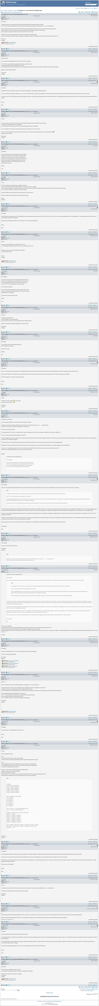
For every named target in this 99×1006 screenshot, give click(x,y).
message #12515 (26, 269)
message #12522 (35, 477)
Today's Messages (7, 12)
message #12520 (26, 390)
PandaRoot (10, 10)
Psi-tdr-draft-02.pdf (12, 42)
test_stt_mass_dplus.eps (13, 663)
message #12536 (26, 719)
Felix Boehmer (5, 82)
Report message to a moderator (93, 46)
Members (87, 8)
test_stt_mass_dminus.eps (14, 660)
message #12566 (26, 959)
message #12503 (26, 80)
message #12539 (35, 877)
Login (91, 8)
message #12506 (26, 111)
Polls (12, 12)
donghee (4, 15)
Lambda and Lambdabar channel (92, 989)
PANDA (5, 10)
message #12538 (26, 743)
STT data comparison (90, 990)
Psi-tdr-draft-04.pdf (12, 711)
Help (82, 8)
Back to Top (49, 992)
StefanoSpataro (5, 907)
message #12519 (35, 390)
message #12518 (26, 334)
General (15, 10)
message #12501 (25, 14)
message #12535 (26, 674)
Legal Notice (49, 1001)
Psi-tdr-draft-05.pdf (12, 978)
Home (96, 8)
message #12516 (26, 307)
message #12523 (26, 477)
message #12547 (35, 959)
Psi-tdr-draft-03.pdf (12, 260)
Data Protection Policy (57, 1001)
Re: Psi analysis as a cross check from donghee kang (13, 50)
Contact (39, 1001)
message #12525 (26, 568)
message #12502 (35, 80)
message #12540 (26, 877)
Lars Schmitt (4, 145)
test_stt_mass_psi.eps (13, 666)
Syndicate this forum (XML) (90, 994)
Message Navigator (18, 12)
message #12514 (26, 234)
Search (78, 8)
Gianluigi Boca (5, 414)
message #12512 (35, 234)
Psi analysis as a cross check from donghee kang (12, 14)
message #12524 (26, 535)
